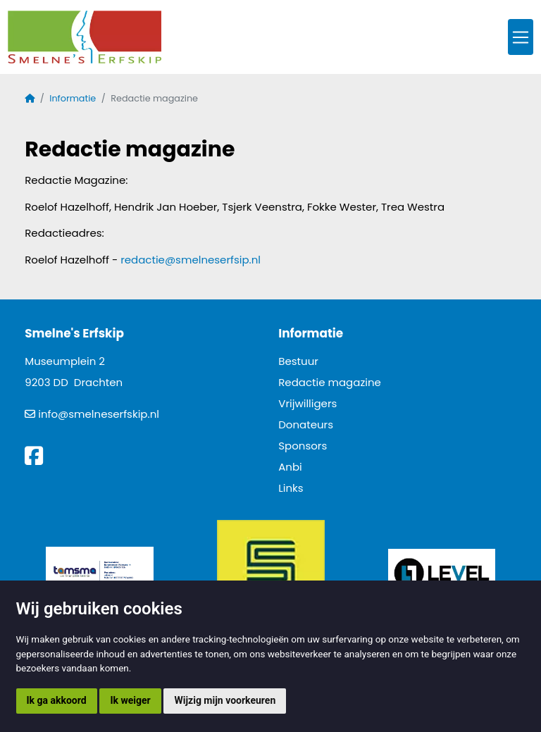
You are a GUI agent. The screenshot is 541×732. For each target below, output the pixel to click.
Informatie (72, 98)
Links (290, 487)
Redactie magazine (329, 382)
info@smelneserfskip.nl (98, 414)
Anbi (290, 466)
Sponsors (302, 445)
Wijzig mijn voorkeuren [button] (224, 700)
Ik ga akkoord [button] (57, 700)
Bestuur (298, 361)
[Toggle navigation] (520, 37)
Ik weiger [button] (130, 700)
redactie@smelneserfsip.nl (190, 259)
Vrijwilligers (307, 403)
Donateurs (305, 424)
